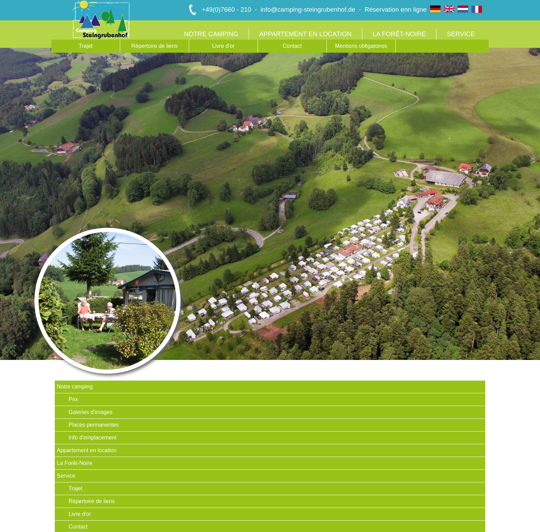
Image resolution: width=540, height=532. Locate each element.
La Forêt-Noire (399, 34)
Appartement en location (305, 34)
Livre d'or (223, 46)
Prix (73, 399)
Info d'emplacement (92, 437)
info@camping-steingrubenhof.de (307, 9)
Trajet (85, 46)
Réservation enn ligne (396, 9)
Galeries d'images (91, 412)
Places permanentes (94, 425)
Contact (292, 46)
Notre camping (211, 34)
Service (461, 34)
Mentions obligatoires (361, 46)
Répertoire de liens (154, 46)
